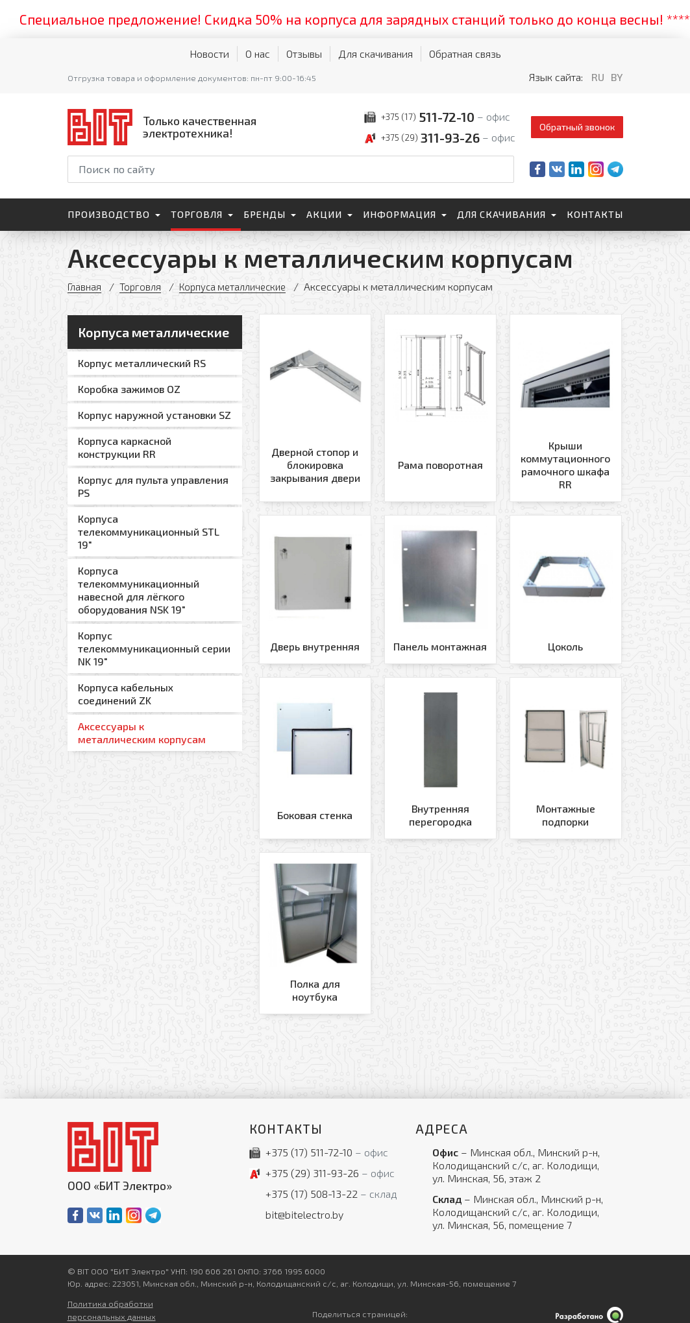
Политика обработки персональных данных (112, 1300)
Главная (85, 286)
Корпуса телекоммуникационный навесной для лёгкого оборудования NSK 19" (138, 589)
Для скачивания (375, 53)
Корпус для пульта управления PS (153, 486)
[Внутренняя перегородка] (440, 752)
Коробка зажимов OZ (129, 389)
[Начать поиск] (503, 169)
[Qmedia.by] (589, 1304)
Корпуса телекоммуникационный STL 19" (148, 531)
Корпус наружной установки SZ (154, 415)
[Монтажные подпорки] (565, 752)
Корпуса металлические (239, 286)
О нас (257, 53)
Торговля (197, 214)
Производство (109, 214)
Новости (209, 53)
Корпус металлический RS (142, 363)
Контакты (595, 214)
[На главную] (165, 127)
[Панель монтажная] (440, 586)
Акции (324, 214)
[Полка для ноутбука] (315, 925)
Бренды (264, 214)
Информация (399, 214)
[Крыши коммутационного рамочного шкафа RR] (565, 407)
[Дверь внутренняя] (315, 586)
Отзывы (304, 53)
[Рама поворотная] (440, 407)
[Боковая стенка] (315, 752)
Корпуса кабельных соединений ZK (125, 693)
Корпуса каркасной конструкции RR (124, 447)
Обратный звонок (577, 126)
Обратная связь (465, 53)
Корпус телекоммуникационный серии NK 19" (154, 648)
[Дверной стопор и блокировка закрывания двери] (315, 407)
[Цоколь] (565, 586)
